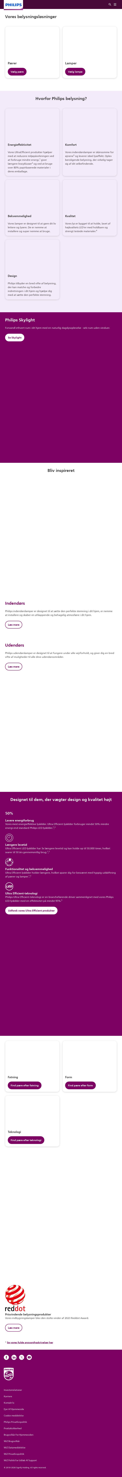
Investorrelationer (13, 1390)
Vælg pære (17, 71)
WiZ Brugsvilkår (12, 1441)
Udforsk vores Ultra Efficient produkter (31, 910)
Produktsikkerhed (13, 1428)
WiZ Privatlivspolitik (14, 1454)
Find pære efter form (80, 1085)
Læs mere (13, 624)
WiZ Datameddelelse (14, 1447)
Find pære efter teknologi (26, 1140)
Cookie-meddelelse (14, 1415)
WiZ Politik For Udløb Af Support (20, 1460)
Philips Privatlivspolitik (15, 1422)
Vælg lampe (75, 71)
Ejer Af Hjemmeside (14, 1409)
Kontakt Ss (9, 1403)
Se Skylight (14, 337)
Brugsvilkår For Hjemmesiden (18, 1435)
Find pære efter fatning (25, 1085)
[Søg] (110, 5)
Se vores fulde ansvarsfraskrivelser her (30, 1342)
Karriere (8, 1396)
